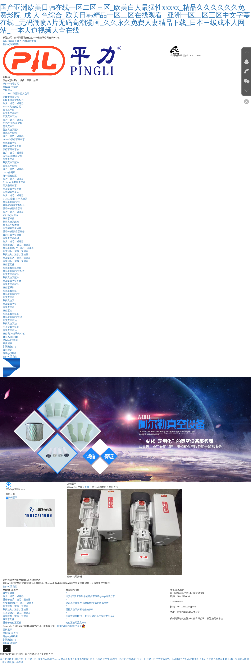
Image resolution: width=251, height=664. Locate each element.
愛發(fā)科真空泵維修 (14, 231)
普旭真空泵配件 (11, 129)
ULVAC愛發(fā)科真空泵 (15, 198)
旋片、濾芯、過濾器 (13, 241)
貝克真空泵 (8, 110)
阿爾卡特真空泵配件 (13, 100)
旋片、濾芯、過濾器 (13, 169)
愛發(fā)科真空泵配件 (14, 205)
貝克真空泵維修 (11, 225)
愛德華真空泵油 (11, 149)
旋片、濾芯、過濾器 (13, 212)
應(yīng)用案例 (10, 340)
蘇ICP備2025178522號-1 (69, 626)
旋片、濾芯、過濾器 (13, 179)
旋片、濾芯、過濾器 (13, 195)
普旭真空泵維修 (11, 238)
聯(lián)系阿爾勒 (11, 44)
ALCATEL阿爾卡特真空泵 (16, 93)
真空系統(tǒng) (10, 336)
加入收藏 (21, 41)
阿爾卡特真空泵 (11, 97)
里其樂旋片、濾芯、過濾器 (16, 612)
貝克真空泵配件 (11, 113)
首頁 (86, 487)
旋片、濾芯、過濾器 (13, 596)
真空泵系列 (8, 287)
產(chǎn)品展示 (10, 215)
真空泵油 (7, 310)
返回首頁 (31, 41)
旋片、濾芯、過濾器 (13, 136)
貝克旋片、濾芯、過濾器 (15, 606)
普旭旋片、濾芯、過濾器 (15, 616)
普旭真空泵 (8, 126)
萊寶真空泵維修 (11, 221)
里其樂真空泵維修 (12, 228)
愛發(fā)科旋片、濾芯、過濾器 (18, 602)
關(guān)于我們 (10, 87)
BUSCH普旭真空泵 (12, 123)
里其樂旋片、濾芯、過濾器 (16, 258)
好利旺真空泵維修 (12, 235)
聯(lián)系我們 (10, 356)
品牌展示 (7, 90)
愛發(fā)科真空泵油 (12, 208)
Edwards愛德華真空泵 (14, 139)
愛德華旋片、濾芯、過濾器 (16, 599)
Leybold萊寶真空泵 (12, 156)
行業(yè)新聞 (9, 353)
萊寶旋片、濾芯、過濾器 (15, 609)
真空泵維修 (8, 218)
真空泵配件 (8, 264)
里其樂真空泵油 (11, 192)
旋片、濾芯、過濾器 (13, 120)
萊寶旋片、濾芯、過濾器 (15, 254)
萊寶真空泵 (8, 159)
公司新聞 (7, 349)
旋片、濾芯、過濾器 (13, 103)
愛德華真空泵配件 (12, 146)
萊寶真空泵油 (10, 166)
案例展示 (7, 343)
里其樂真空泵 (10, 185)
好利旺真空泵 (10, 175)
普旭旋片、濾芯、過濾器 (15, 261)
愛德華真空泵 (10, 143)
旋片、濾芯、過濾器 (13, 152)
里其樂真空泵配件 (12, 189)
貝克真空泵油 (10, 116)
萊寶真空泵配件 (11, 162)
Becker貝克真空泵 (12, 106)
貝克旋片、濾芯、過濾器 (15, 251)
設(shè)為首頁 (10, 41)
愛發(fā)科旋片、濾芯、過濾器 (18, 248)
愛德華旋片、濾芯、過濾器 (16, 244)
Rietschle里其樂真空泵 (14, 182)
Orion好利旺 (9, 172)
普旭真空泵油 (10, 133)
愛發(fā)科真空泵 (11, 202)
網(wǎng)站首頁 (11, 83)
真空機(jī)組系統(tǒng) (14, 333)
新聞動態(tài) (9, 346)
